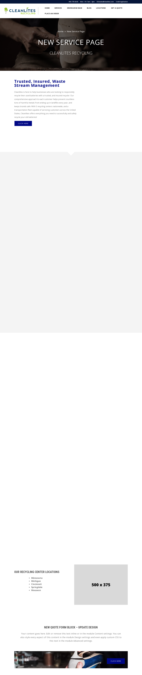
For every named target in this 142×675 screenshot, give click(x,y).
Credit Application (122, 2)
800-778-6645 (73, 2)
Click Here (23, 118)
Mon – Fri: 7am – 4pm (87, 2)
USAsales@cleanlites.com (105, 2)
